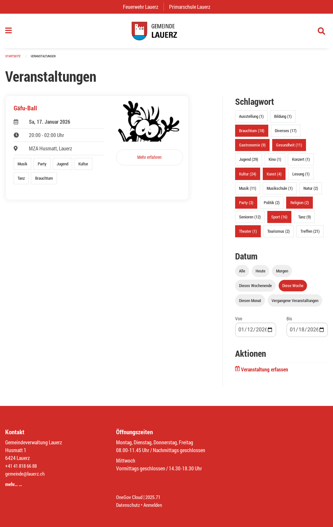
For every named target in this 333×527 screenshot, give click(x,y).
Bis (289, 321)
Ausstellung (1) (251, 119)
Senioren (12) (250, 220)
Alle (242, 274)
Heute (260, 274)
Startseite (13, 59)
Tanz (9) (304, 220)
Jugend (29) (248, 162)
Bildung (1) (283, 119)
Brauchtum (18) (251, 133)
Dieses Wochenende (255, 288)
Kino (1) (275, 162)
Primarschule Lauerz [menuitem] (192, 6)
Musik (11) (247, 191)
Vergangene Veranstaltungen (295, 303)
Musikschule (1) (280, 191)
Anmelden (155, 504)
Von (238, 321)
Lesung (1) (301, 176)
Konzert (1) (301, 162)
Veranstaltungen (46, 59)
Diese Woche (292, 288)
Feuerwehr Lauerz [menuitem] (143, 6)
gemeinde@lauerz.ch (26, 473)
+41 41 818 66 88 (22, 465)
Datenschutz (128, 504)
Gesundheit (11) (289, 148)
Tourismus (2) (278, 234)
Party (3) (246, 205)
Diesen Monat (250, 303)
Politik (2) (272, 205)
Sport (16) (279, 220)
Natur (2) (310, 191)
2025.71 (155, 496)
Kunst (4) (274, 176)
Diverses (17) (286, 133)
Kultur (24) (247, 176)
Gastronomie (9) (252, 148)
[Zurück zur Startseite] (166, 32)
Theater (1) (248, 234)
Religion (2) (299, 205)
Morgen (282, 274)
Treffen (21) (310, 234)
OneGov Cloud (130, 496)
